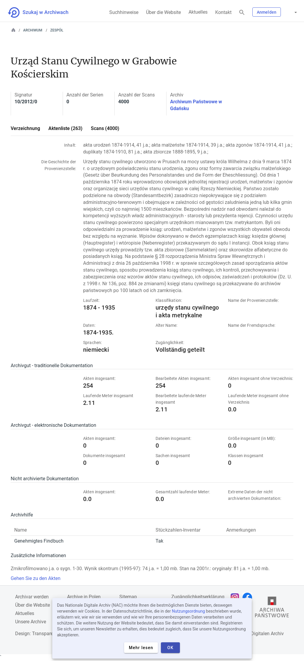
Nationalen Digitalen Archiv (255, 633)
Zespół (56, 30)
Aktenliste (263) (65, 128)
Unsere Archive (30, 621)
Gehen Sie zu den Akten (35, 578)
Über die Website (163, 12)
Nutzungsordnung (188, 611)
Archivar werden (32, 597)
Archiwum (32, 30)
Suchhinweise (123, 12)
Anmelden (266, 12)
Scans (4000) (105, 128)
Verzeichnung (25, 128)
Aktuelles (198, 12)
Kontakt (223, 12)
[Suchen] (241, 12)
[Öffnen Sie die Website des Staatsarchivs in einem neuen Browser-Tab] (272, 608)
